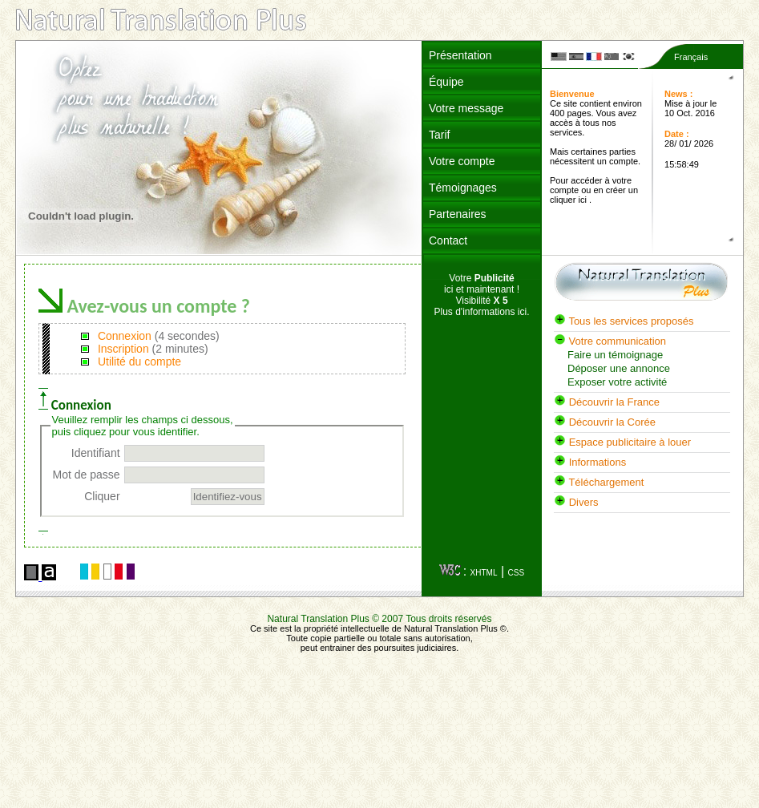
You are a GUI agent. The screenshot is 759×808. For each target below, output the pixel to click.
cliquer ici (569, 199)
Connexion (123, 335)
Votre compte (462, 161)
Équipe (446, 81)
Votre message (466, 108)
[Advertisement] (482, 447)
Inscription (122, 348)
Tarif (439, 134)
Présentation (460, 55)
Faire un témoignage (615, 355)
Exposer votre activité (617, 382)
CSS (516, 572)
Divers (576, 502)
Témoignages (463, 187)
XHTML (484, 572)
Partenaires (457, 214)
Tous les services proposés (623, 321)
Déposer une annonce (618, 368)
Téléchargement (599, 482)
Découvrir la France (607, 402)
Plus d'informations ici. (481, 311)
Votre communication (610, 341)
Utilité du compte (138, 361)
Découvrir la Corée (605, 422)
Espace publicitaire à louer (622, 442)
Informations (590, 462)
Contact (448, 240)
